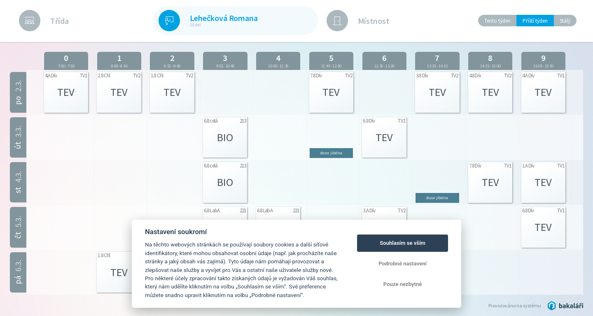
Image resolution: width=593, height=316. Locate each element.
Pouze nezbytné (402, 284)
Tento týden (497, 20)
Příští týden (535, 20)
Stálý (565, 20)
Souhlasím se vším (402, 243)
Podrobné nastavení (402, 263)
